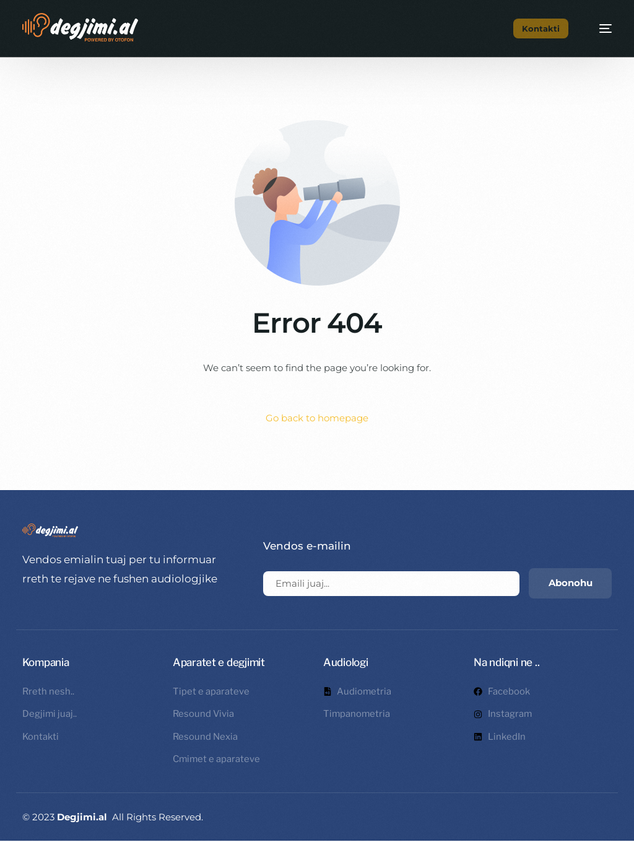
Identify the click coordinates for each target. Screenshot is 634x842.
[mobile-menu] (599, 28)
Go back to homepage (317, 418)
